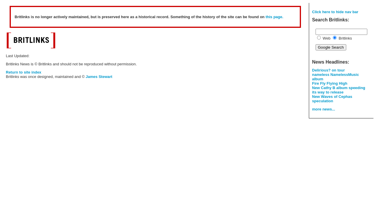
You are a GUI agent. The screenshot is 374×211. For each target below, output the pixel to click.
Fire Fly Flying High (329, 83)
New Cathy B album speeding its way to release (338, 90)
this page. (274, 17)
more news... (323, 109)
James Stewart (99, 76)
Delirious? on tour (328, 70)
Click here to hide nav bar (335, 12)
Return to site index (23, 72)
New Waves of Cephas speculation (332, 98)
